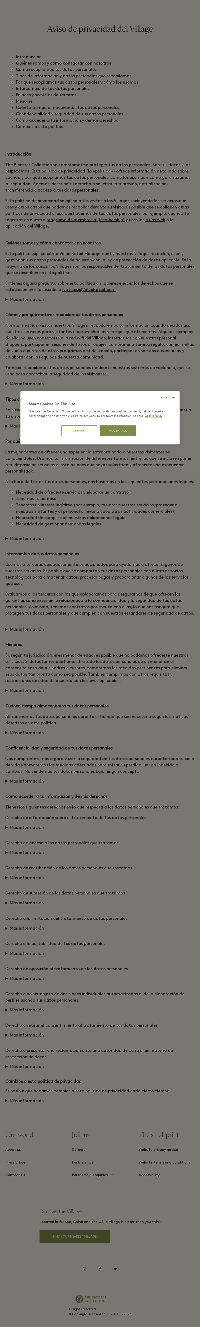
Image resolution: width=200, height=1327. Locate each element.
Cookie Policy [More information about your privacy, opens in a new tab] (153, 416)
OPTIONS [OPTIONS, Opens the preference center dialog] (79, 430)
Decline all (168, 397)
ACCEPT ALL (118, 430)
